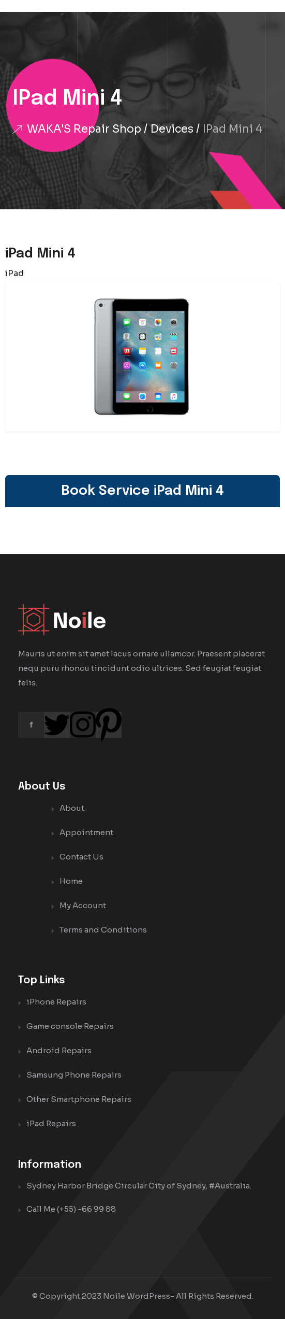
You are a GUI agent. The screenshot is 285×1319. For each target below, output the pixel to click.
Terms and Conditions (103, 930)
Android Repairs (59, 1050)
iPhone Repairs (56, 1002)
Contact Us (81, 857)
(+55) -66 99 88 (86, 1209)
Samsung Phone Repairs (74, 1075)
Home (71, 881)
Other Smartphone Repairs (78, 1099)
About (71, 808)
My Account (82, 905)
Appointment (86, 832)
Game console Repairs (70, 1026)
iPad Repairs (51, 1123)
